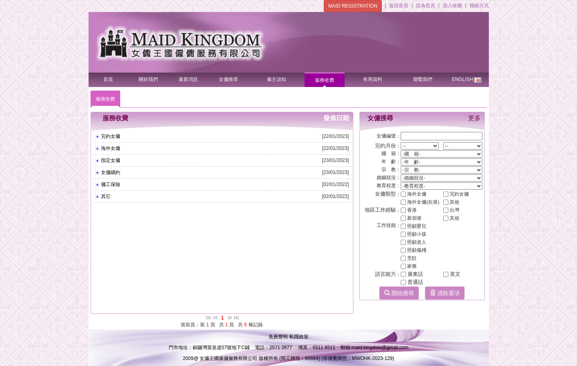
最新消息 (188, 79)
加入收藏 (453, 5)
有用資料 (372, 79)
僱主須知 (276, 79)
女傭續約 (110, 172)
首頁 (108, 79)
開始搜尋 (399, 293)
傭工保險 (110, 184)
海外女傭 (110, 148)
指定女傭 (110, 160)
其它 (105, 196)
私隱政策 (299, 337)
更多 (474, 118)
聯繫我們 (422, 79)
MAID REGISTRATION (352, 6)
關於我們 (148, 79)
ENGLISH (467, 78)
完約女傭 (110, 136)
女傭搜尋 (228, 79)
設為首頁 (426, 5)
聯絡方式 (479, 5)
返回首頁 (399, 5)
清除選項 (445, 293)
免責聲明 (278, 337)
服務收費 (324, 80)
